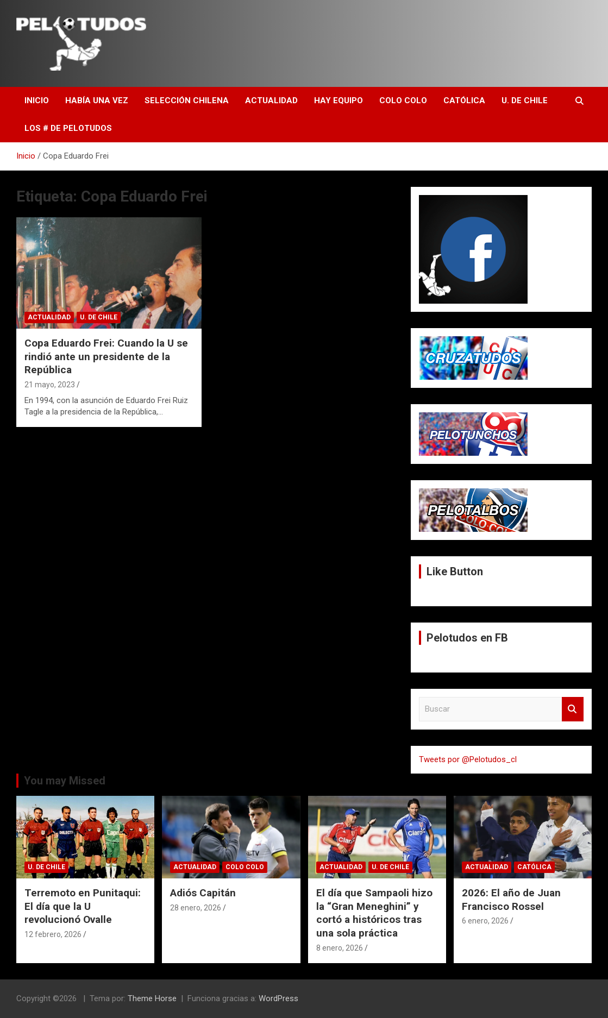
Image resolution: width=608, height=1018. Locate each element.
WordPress (278, 998)
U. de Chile (525, 100)
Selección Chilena (187, 100)
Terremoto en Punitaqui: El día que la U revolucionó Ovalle (82, 906)
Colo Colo (403, 100)
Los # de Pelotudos (68, 128)
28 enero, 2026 (195, 907)
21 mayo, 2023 (49, 384)
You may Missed (64, 780)
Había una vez (96, 100)
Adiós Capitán (203, 893)
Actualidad (271, 100)
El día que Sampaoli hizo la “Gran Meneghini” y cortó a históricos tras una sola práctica (374, 913)
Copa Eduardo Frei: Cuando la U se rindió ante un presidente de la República (106, 356)
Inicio (36, 100)
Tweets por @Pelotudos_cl (468, 759)
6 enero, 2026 (485, 920)
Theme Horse (152, 998)
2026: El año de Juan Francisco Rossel (511, 900)
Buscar (573, 709)
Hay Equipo (338, 100)
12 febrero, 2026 (53, 934)
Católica (464, 100)
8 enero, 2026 (339, 948)
